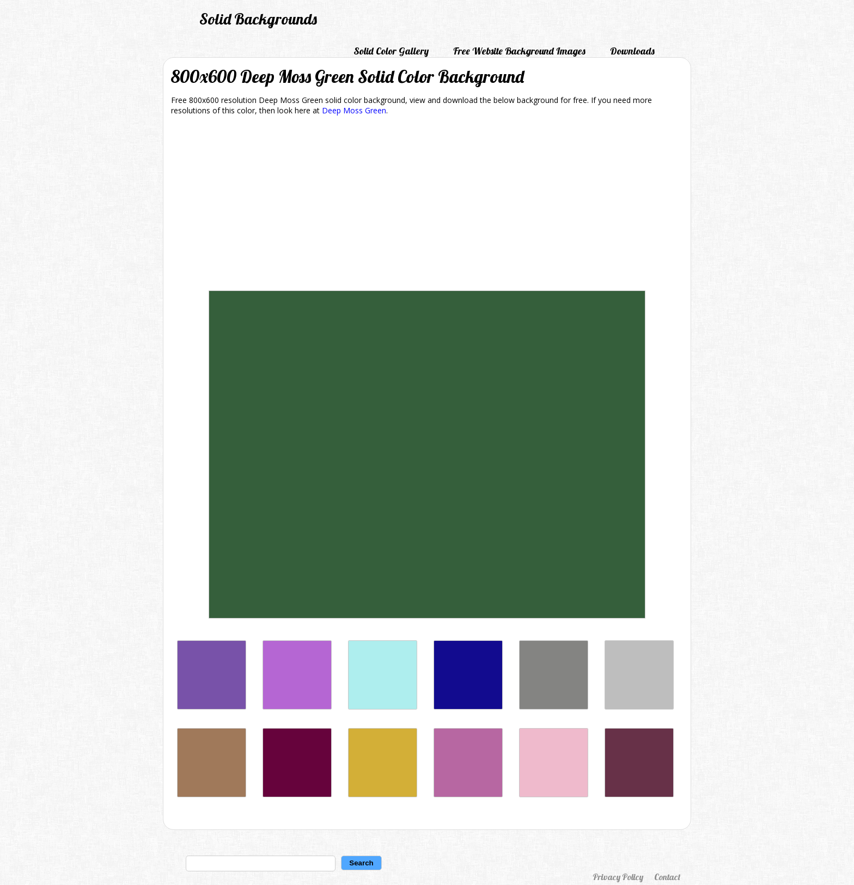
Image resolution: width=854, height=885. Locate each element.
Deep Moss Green (354, 110)
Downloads (632, 51)
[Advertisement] (427, 205)
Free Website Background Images (519, 51)
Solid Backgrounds (258, 18)
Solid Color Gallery (391, 51)
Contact (667, 876)
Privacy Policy (618, 876)
